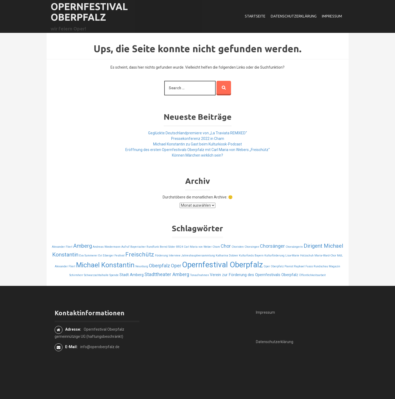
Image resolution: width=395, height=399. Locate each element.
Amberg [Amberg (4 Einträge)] (82, 246)
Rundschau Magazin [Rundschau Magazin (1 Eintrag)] (327, 266)
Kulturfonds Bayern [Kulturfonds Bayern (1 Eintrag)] (251, 255)
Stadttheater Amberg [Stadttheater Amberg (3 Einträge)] (166, 274)
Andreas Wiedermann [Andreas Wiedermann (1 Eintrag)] (107, 247)
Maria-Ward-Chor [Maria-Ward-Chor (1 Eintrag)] (325, 255)
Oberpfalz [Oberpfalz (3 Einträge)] (159, 265)
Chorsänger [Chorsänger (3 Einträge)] (272, 246)
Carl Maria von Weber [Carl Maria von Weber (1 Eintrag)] (198, 247)
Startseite (255, 16)
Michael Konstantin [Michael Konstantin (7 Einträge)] (105, 265)
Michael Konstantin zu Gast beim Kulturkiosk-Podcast (197, 144)
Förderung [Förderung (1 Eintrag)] (161, 255)
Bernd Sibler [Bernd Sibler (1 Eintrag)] (167, 247)
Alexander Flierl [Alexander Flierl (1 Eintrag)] (62, 247)
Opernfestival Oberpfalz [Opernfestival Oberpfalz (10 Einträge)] (222, 264)
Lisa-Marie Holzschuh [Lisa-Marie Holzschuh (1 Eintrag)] (299, 255)
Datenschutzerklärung (294, 16)
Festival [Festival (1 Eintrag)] (119, 255)
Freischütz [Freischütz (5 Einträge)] (139, 254)
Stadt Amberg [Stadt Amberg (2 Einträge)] (131, 274)
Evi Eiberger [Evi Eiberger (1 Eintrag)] (106, 255)
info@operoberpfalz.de (99, 347)
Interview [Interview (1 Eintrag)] (174, 255)
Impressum (332, 16)
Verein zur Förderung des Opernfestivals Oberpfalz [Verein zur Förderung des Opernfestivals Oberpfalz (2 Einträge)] (254, 274)
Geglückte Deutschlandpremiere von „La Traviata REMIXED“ (197, 133)
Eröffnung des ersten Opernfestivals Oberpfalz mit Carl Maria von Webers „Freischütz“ (197, 150)
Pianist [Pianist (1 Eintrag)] (289, 266)
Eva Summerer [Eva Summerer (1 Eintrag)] (88, 255)
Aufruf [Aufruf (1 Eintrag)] (125, 247)
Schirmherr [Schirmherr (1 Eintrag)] (76, 275)
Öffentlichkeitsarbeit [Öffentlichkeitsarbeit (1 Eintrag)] (312, 275)
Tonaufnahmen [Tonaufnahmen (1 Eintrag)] (199, 275)
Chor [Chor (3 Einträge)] (226, 246)
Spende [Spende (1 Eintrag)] (114, 275)
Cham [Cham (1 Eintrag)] (216, 247)
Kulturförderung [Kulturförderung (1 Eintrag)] (274, 255)
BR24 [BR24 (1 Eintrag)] (179, 247)
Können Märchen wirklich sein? (197, 155)
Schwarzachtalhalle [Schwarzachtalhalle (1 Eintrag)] (96, 275)
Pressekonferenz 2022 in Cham (197, 138)
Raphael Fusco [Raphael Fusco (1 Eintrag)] (303, 266)
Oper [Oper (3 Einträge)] (176, 265)
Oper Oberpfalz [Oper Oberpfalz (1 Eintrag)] (274, 266)
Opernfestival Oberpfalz (89, 12)
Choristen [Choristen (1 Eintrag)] (238, 247)
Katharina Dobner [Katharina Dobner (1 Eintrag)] (227, 255)
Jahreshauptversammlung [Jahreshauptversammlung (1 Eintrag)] (198, 255)
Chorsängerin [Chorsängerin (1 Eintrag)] (294, 247)
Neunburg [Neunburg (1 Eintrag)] (141, 266)
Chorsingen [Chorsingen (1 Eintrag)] (252, 247)
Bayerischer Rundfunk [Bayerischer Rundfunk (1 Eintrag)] (144, 247)
